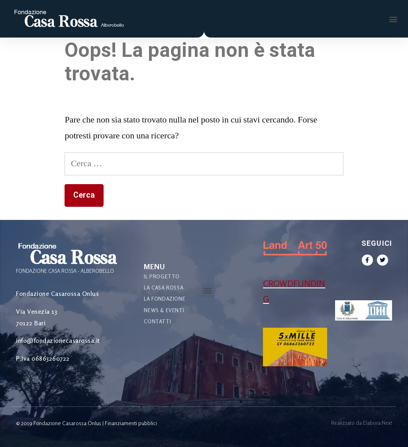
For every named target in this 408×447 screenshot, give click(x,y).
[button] (393, 19)
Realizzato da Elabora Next (361, 423)
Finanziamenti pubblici (131, 423)
